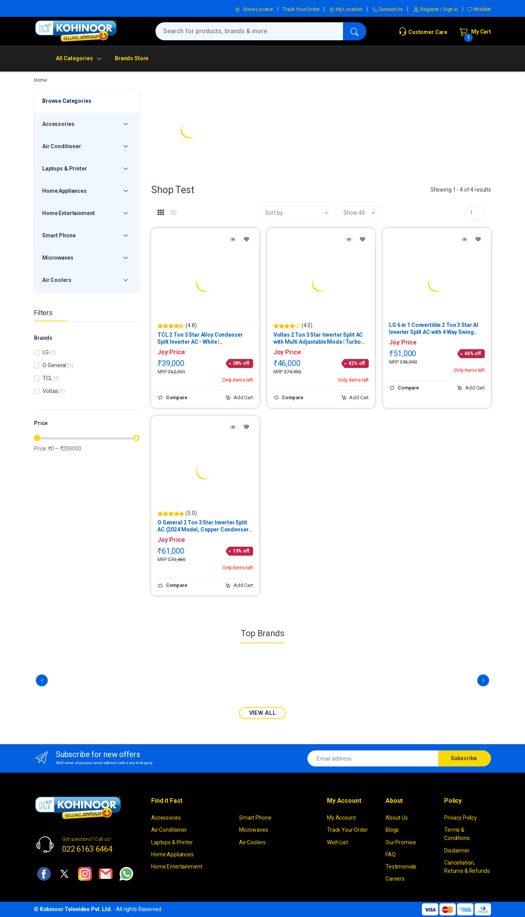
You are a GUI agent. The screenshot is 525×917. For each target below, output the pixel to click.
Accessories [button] (58, 124)
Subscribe (464, 758)
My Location (345, 9)
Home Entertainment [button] (68, 213)
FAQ (391, 854)
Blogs (392, 830)
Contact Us (387, 9)
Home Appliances (172, 854)
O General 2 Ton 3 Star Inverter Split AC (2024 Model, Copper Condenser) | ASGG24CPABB (205, 526)
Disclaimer (457, 850)
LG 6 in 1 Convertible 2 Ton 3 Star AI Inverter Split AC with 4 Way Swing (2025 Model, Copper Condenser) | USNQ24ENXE (433, 329)
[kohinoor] (76, 31)
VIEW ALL (262, 712)
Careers (395, 879)
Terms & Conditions (457, 834)
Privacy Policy (460, 818)
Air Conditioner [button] (61, 146)
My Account (341, 818)
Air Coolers (252, 842)
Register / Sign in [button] (435, 9)
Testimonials (401, 866)
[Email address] (373, 758)
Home (40, 80)
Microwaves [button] (57, 258)
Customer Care (422, 32)
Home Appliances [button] (64, 191)
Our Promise (401, 842)
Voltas (54, 391)
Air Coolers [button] (56, 280)
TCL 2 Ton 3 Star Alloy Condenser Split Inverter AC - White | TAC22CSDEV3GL (200, 338)
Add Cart (239, 398)
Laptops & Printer (172, 842)
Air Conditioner (169, 830)
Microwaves (253, 830)
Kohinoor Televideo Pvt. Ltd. (76, 909)
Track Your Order (301, 9)
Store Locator (254, 9)
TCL (51, 378)
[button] (297, 213)
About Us (397, 818)
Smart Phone (255, 818)
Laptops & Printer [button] (64, 168)
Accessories (165, 818)
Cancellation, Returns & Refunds (467, 866)
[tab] (160, 212)
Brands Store (131, 58)
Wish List (337, 842)
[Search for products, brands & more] (249, 31)
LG (49, 352)
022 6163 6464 (87, 848)
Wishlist (479, 9)
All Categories (74, 58)
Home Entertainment (176, 866)
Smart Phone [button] (58, 235)
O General (58, 365)
